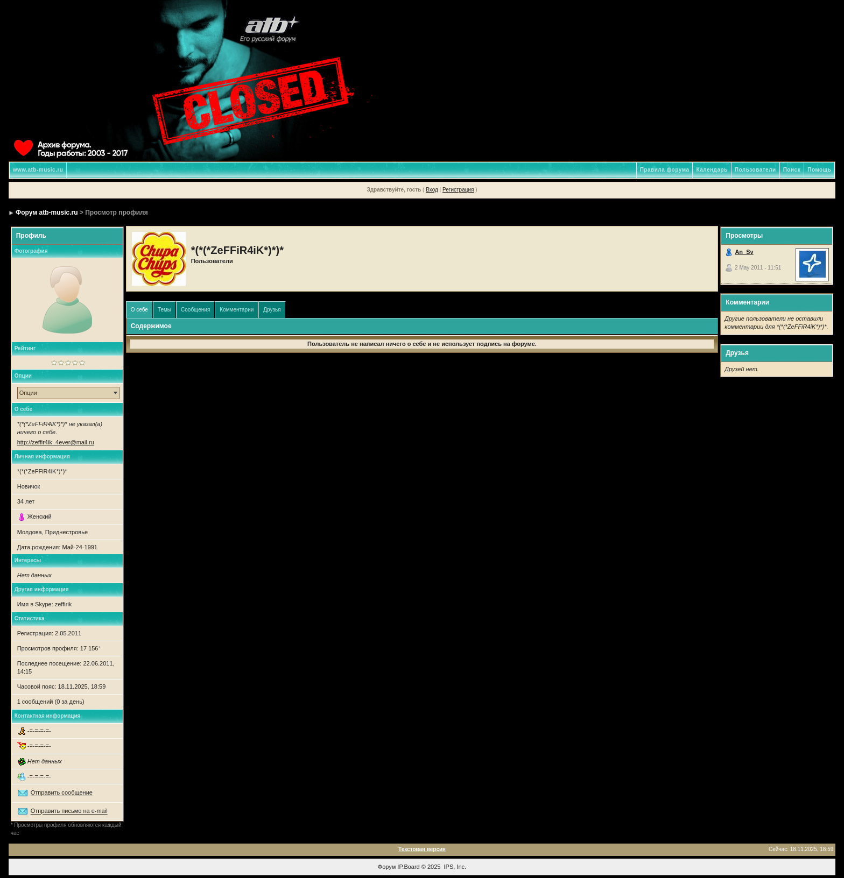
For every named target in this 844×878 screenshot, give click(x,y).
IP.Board (408, 866)
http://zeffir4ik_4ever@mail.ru (55, 442)
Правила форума (665, 170)
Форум (387, 866)
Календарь (711, 170)
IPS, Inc (454, 866)
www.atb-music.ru (38, 170)
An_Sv (744, 252)
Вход (432, 190)
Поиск (792, 170)
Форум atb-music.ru (47, 212)
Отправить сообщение (62, 793)
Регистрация (458, 190)
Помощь (819, 170)
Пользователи (755, 170)
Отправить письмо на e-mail (69, 811)
